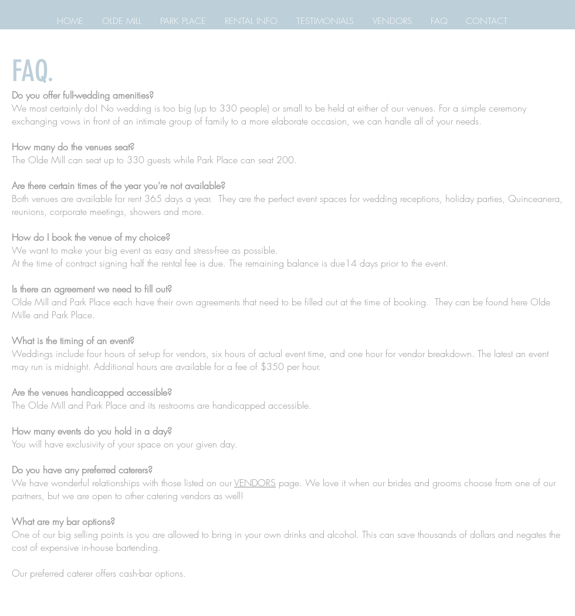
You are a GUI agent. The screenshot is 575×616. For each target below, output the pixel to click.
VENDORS (255, 482)
